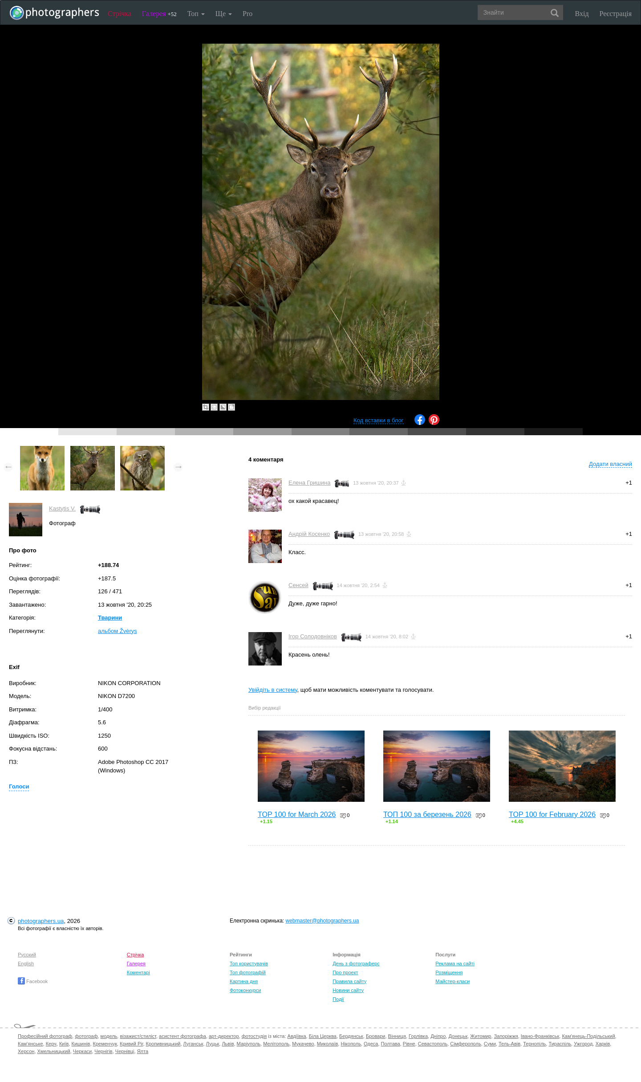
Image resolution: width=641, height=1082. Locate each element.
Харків (603, 1043)
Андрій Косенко (309, 534)
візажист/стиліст (138, 1036)
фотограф (86, 1036)
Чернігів (103, 1051)
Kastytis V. (62, 508)
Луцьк (212, 1043)
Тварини (110, 617)
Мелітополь (276, 1043)
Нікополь (351, 1043)
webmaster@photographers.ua (322, 921)
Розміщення (448, 972)
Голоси (19, 786)
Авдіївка (297, 1036)
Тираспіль (559, 1043)
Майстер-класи (452, 981)
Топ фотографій (248, 972)
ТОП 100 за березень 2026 (427, 814)
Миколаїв (327, 1043)
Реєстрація (616, 13)
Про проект (345, 972)
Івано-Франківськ (540, 1036)
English (26, 963)
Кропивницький (163, 1043)
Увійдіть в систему (272, 689)
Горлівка (418, 1036)
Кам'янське (30, 1043)
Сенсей (298, 585)
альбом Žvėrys (117, 631)
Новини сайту (348, 990)
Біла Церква (323, 1036)
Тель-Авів (509, 1043)
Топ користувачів (249, 963)
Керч (51, 1043)
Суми (490, 1043)
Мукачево (303, 1043)
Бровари (375, 1036)
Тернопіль (534, 1043)
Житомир (480, 1036)
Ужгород (583, 1043)
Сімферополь (465, 1043)
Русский (27, 954)
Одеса (371, 1043)
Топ (196, 13)
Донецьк (457, 1036)
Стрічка (119, 13)
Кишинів (80, 1043)
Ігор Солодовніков (312, 636)
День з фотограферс (356, 963)
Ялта (142, 1051)
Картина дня (244, 981)
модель (109, 1036)
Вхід (582, 13)
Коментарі (138, 972)
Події (338, 999)
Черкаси (82, 1051)
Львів (228, 1043)
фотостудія (254, 1036)
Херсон (26, 1051)
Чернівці (124, 1051)
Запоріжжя (506, 1036)
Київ (64, 1043)
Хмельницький (53, 1051)
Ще (223, 13)
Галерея (159, 13)
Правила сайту (349, 981)
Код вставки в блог (378, 420)
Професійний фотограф (45, 1036)
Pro (247, 13)
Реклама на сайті (455, 963)
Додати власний (610, 464)
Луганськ (193, 1043)
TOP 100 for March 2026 (297, 814)
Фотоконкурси (245, 990)
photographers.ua (41, 921)
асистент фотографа (182, 1036)
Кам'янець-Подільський (588, 1036)
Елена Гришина (309, 482)
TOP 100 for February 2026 (552, 814)
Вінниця (397, 1036)
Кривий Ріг (131, 1043)
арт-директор (224, 1036)
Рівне (409, 1043)
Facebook (33, 981)
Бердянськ (351, 1036)
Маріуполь (248, 1043)
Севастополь (432, 1043)
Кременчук (105, 1043)
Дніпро (438, 1036)
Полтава (390, 1043)
